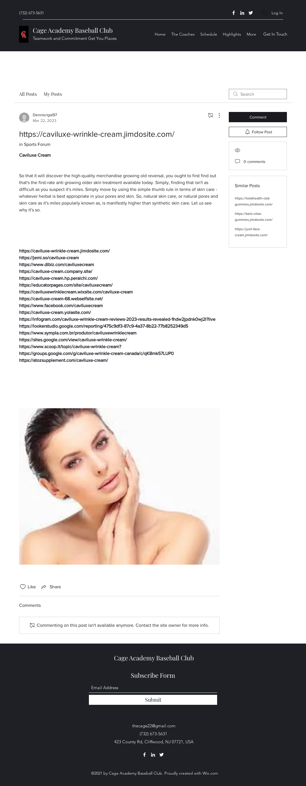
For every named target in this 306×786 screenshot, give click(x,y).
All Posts (28, 94)
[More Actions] (216, 115)
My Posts (53, 94)
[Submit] (153, 700)
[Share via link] (50, 586)
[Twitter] (251, 13)
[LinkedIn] (242, 13)
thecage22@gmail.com (154, 725)
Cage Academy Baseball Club (73, 30)
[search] (258, 94)
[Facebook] (233, 13)
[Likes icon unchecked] (22, 586)
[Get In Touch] (275, 34)
